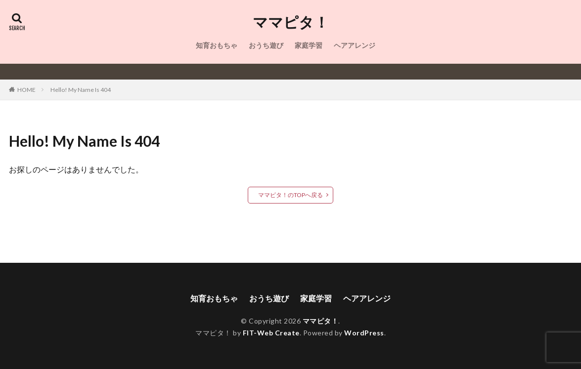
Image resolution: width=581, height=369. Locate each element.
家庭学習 (308, 45)
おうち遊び (266, 45)
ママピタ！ (291, 22)
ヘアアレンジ (354, 45)
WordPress (364, 332)
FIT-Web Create (271, 332)
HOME (26, 89)
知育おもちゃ (216, 45)
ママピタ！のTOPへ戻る (290, 195)
